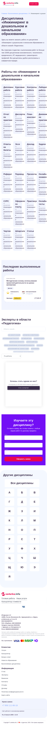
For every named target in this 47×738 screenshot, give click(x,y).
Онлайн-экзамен (42, 184)
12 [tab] (38, 303)
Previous (3, 290)
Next (42, 290)
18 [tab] (26, 305)
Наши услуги (21, 598)
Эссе (18, 152)
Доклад (30, 152)
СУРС (6, 209)
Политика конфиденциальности (12, 692)
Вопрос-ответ (6, 657)
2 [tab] (9, 303)
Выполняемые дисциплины (18, 13)
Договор (4, 688)
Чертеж (6, 239)
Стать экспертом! (23, 388)
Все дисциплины (22, 483)
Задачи (42, 152)
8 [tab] (26, 303)
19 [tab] (29, 305)
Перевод (18, 182)
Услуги (3, 650)
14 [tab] (15, 305)
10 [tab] (32, 303)
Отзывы (4, 685)
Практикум (30, 209)
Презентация (30, 182)
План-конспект (30, 124)
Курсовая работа (18, 97)
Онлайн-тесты (42, 211)
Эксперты (4, 675)
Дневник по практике (42, 125)
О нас (3, 671)
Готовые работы (8, 598)
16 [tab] (21, 305)
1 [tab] (6, 303)
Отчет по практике (6, 125)
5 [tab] (18, 303)
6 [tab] (21, 303)
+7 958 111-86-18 (10, 705)
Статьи (30, 239)
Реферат (6, 182)
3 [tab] (12, 303)
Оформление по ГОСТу (18, 212)
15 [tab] (18, 305)
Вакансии (4, 678)
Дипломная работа (6, 97)
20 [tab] (32, 305)
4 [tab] (15, 303)
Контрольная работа (30, 97)
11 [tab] (35, 303)
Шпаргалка (18, 239)
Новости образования (9, 660)
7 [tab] (23, 303)
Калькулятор (5, 653)
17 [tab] (23, 305)
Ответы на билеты (6, 155)
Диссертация (18, 122)
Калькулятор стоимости (11, 602)
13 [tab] (41, 303)
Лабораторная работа (42, 97)
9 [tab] (29, 303)
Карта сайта (5, 695)
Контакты (4, 681)
